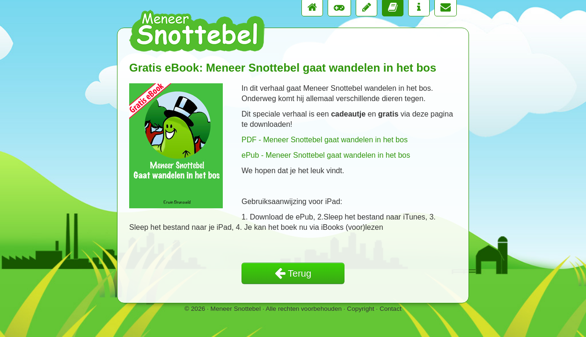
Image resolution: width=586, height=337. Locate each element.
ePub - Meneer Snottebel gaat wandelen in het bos (326, 155)
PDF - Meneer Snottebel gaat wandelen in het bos (325, 140)
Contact (391, 308)
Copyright (360, 308)
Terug (293, 273)
